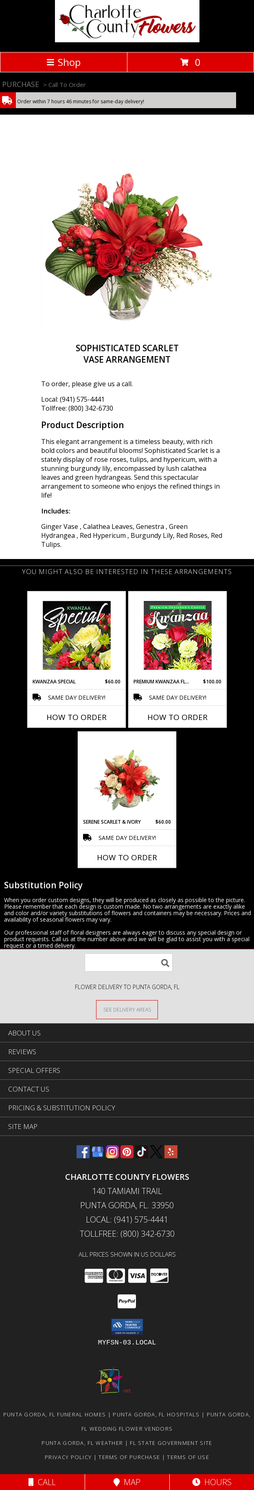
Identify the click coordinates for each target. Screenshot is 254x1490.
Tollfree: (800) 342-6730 (77, 408)
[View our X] (156, 1155)
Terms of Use (188, 1457)
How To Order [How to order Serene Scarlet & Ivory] (127, 857)
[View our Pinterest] (127, 1155)
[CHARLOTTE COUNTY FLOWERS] (127, 40)
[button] (127, 1327)
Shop (63, 62)
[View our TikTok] (141, 1155)
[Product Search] (129, 962)
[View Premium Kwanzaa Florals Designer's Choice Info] (178, 635)
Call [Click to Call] (42, 1482)
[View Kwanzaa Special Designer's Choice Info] (77, 635)
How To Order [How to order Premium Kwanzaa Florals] (177, 717)
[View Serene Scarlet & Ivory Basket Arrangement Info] (127, 776)
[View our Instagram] (112, 1155)
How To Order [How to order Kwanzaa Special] (76, 717)
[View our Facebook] (83, 1155)
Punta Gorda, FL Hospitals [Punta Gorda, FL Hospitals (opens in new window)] (156, 1414)
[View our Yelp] (170, 1155)
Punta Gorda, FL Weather (82, 1442)
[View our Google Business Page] (97, 1155)
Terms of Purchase (129, 1457)
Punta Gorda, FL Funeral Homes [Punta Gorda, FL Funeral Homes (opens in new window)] (54, 1414)
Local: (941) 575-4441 (73, 399)
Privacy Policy (68, 1457)
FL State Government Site (171, 1442)
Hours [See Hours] (212, 1482)
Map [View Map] (127, 1482)
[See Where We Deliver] (127, 1009)
